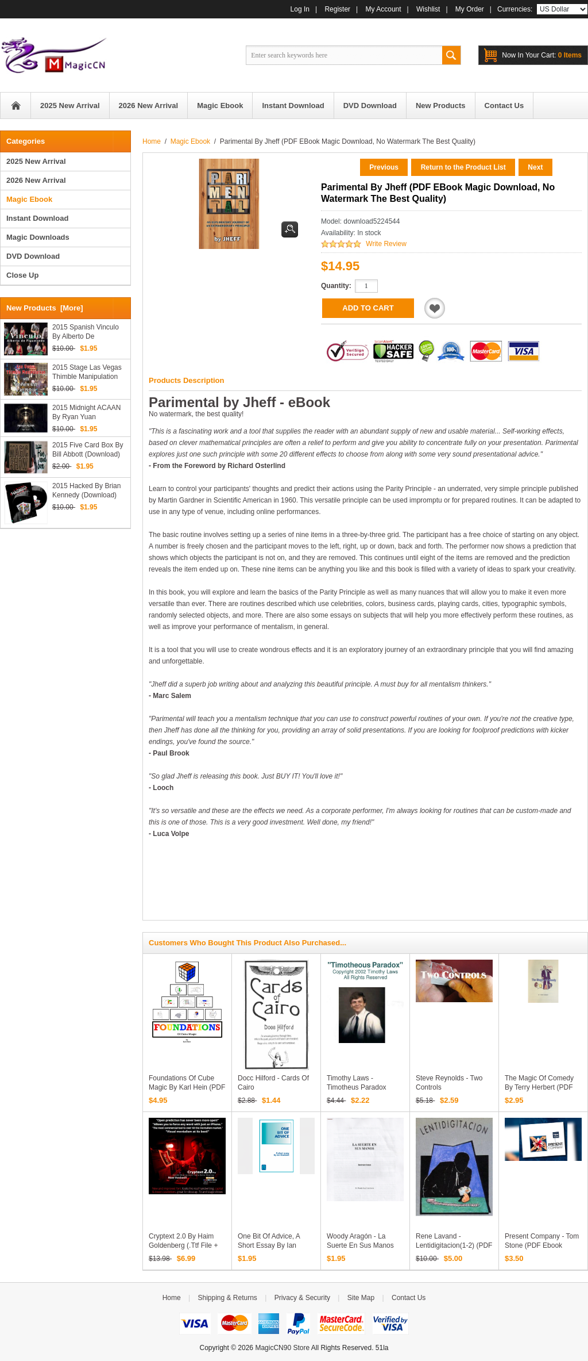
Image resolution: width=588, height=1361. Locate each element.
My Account (383, 9)
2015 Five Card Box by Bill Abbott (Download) (87, 449)
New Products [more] (44, 308)
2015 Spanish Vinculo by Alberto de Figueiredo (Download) (87, 332)
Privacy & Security (302, 1298)
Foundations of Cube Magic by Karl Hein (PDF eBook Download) (187, 1087)
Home (15, 105)
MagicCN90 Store (282, 1348)
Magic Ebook (190, 141)
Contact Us (408, 1298)
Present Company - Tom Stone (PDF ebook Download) (542, 1245)
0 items (542, 55)
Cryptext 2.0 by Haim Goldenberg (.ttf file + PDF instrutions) (183, 1245)
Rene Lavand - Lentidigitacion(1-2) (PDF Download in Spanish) (454, 1245)
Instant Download (37, 218)
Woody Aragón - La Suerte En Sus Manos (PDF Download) (360, 1245)
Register (337, 9)
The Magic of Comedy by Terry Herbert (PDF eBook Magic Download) (542, 1087)
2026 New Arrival (36, 180)
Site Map (360, 1298)
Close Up (22, 275)
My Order (469, 9)
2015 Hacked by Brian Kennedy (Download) (86, 490)
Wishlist (428, 9)
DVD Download (33, 256)
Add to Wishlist (434, 308)
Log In (300, 9)
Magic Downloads (37, 237)
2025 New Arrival (36, 161)
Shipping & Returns (227, 1298)
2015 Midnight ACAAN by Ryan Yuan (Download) (86, 412)
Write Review (386, 244)
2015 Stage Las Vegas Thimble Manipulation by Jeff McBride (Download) (87, 372)
